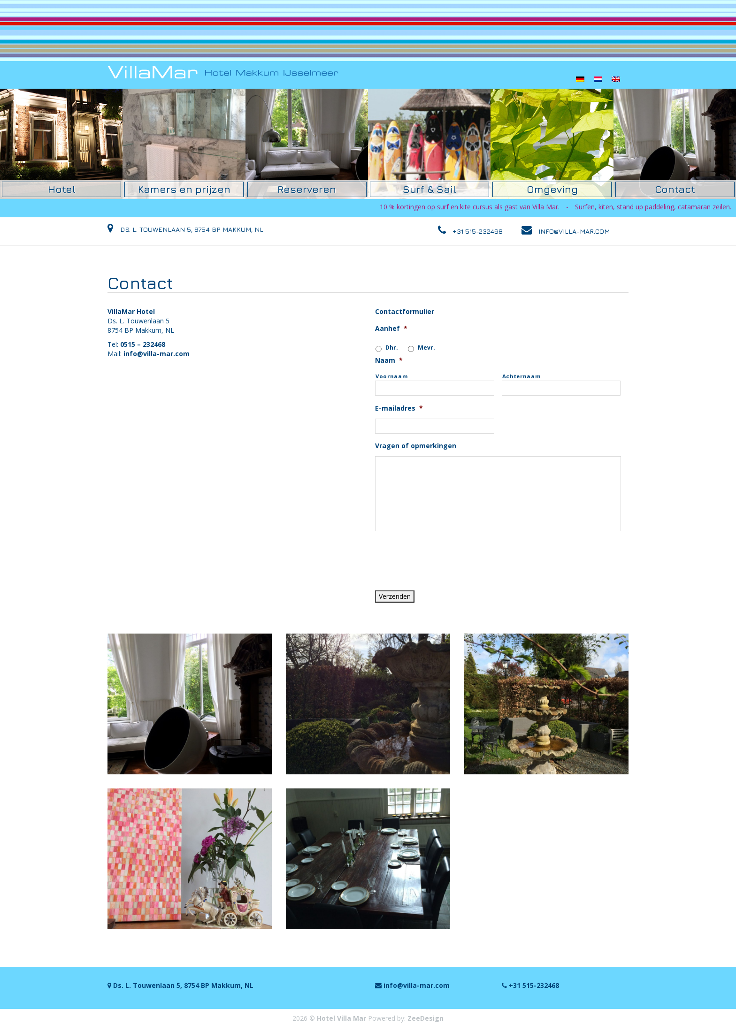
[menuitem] (580, 79)
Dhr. (391, 347)
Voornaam (392, 375)
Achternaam (521, 375)
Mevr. (426, 347)
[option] (61, 144)
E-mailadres (399, 408)
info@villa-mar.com (156, 353)
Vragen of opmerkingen (415, 445)
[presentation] (446, 556)
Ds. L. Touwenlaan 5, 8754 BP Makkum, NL (185, 231)
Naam (389, 360)
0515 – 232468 (142, 343)
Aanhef (391, 328)
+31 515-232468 (477, 231)
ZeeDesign (425, 1017)
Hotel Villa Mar (341, 1017)
